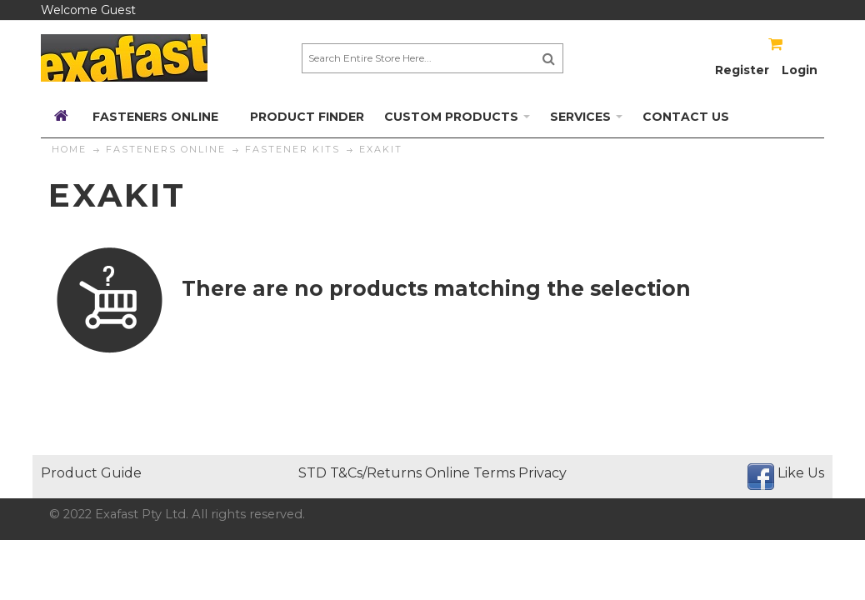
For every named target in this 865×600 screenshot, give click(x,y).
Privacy (542, 473)
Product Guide (91, 473)
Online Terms (470, 473)
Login (800, 70)
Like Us (801, 473)
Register (742, 70)
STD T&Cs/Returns (360, 473)
